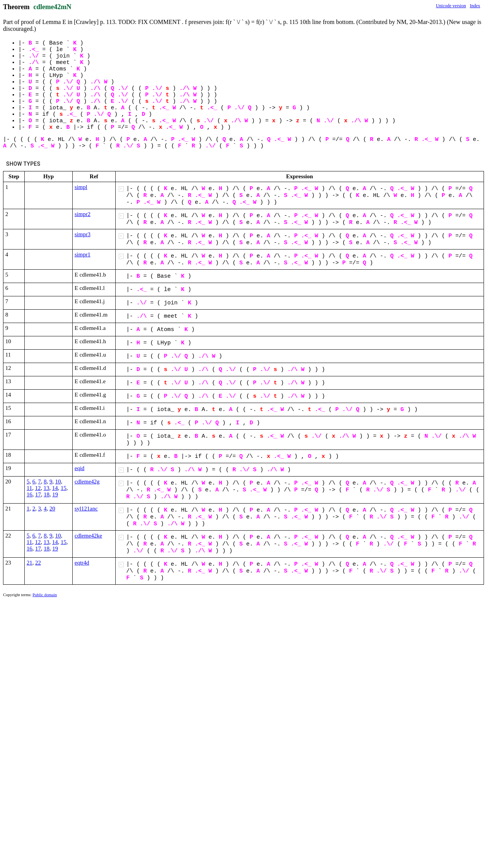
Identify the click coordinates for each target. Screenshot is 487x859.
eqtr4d (82, 563)
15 (63, 488)
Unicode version (451, 5)
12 (38, 488)
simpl (81, 187)
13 (46, 488)
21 (29, 563)
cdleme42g (87, 481)
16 (29, 494)
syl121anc (86, 508)
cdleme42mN (52, 7)
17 (38, 494)
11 (29, 488)
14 (55, 488)
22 (38, 563)
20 (52, 508)
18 (46, 494)
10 (58, 481)
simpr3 (83, 234)
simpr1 (83, 254)
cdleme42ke (88, 536)
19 (55, 494)
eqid (79, 468)
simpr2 (83, 214)
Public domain (45, 594)
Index (475, 5)
